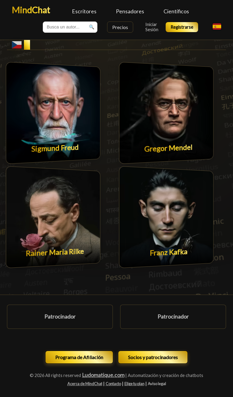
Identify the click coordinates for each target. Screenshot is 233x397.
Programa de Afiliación (79, 357)
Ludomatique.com (103, 375)
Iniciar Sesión (151, 27)
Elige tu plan (134, 383)
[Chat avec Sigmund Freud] (53, 113)
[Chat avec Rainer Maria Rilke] (53, 217)
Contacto (113, 383)
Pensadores (130, 11)
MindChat (31, 10)
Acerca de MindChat (84, 383)
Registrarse (182, 27)
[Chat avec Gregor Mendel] (166, 113)
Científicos (176, 11)
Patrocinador (60, 316)
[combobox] (70, 27)
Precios (120, 27)
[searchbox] (70, 27)
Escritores (84, 11)
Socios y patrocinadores (153, 357)
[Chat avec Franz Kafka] (166, 217)
